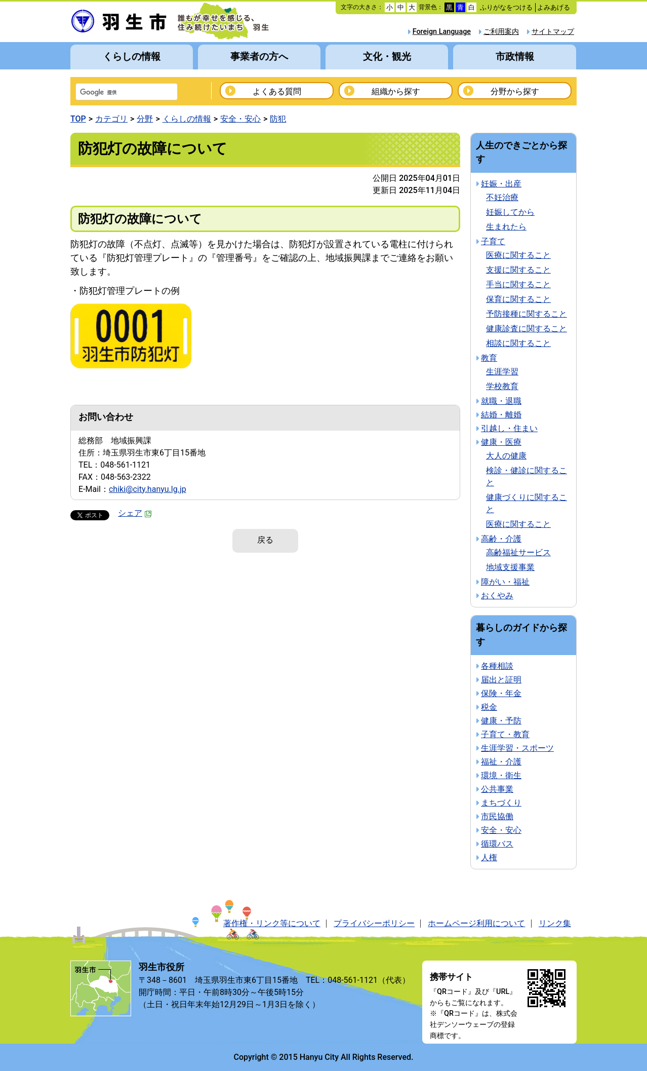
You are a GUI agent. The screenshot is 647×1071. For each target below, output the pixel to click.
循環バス (497, 844)
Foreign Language (442, 31)
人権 (489, 857)
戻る (265, 540)
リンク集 (555, 923)
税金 (489, 707)
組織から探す (396, 91)
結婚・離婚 (501, 414)
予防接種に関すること (526, 314)
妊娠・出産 (501, 183)
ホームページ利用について (476, 923)
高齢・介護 (501, 539)
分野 (145, 119)
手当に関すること (518, 284)
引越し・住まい (509, 428)
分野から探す (515, 91)
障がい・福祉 (505, 582)
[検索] (113, 93)
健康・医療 (501, 442)
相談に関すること (518, 343)
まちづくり (501, 803)
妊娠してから (510, 212)
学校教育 (502, 386)
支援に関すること (518, 270)
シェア (135, 513)
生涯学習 (502, 371)
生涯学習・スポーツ (517, 748)
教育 (489, 358)
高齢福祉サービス (518, 552)
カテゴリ (111, 119)
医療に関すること (518, 255)
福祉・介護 (501, 762)
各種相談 (497, 666)
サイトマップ (553, 31)
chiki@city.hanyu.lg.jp (147, 489)
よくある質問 (277, 91)
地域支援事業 (510, 567)
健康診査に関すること (526, 328)
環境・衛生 (501, 775)
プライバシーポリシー (374, 923)
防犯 (278, 119)
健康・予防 (501, 720)
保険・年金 (501, 693)
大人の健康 (506, 456)
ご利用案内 (501, 31)
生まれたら (506, 227)
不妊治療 (502, 197)
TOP (78, 119)
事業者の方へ (259, 56)
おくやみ (497, 595)
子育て (493, 241)
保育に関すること (518, 299)
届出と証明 (501, 679)
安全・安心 (240, 119)
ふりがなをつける (506, 7)
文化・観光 (387, 56)
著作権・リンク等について (271, 923)
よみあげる (553, 7)
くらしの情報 (131, 56)
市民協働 (497, 816)
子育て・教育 (505, 734)
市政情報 (515, 56)
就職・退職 (501, 401)
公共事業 (497, 789)
